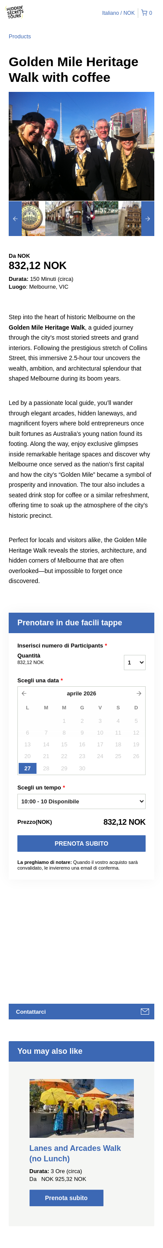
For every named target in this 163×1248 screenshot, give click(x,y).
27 (27, 768)
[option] (27, 218)
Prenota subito (81, 843)
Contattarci (31, 1012)
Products (20, 36)
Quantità (55, 659)
